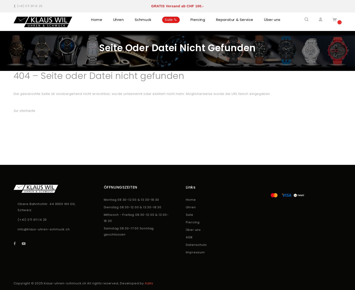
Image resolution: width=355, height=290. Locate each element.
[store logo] (43, 22)
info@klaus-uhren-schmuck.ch (44, 229)
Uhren (191, 207)
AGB (189, 237)
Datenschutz (196, 245)
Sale (189, 215)
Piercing (193, 222)
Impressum (195, 252)
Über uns (193, 230)
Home (191, 199)
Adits (149, 283)
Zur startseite (24, 110)
